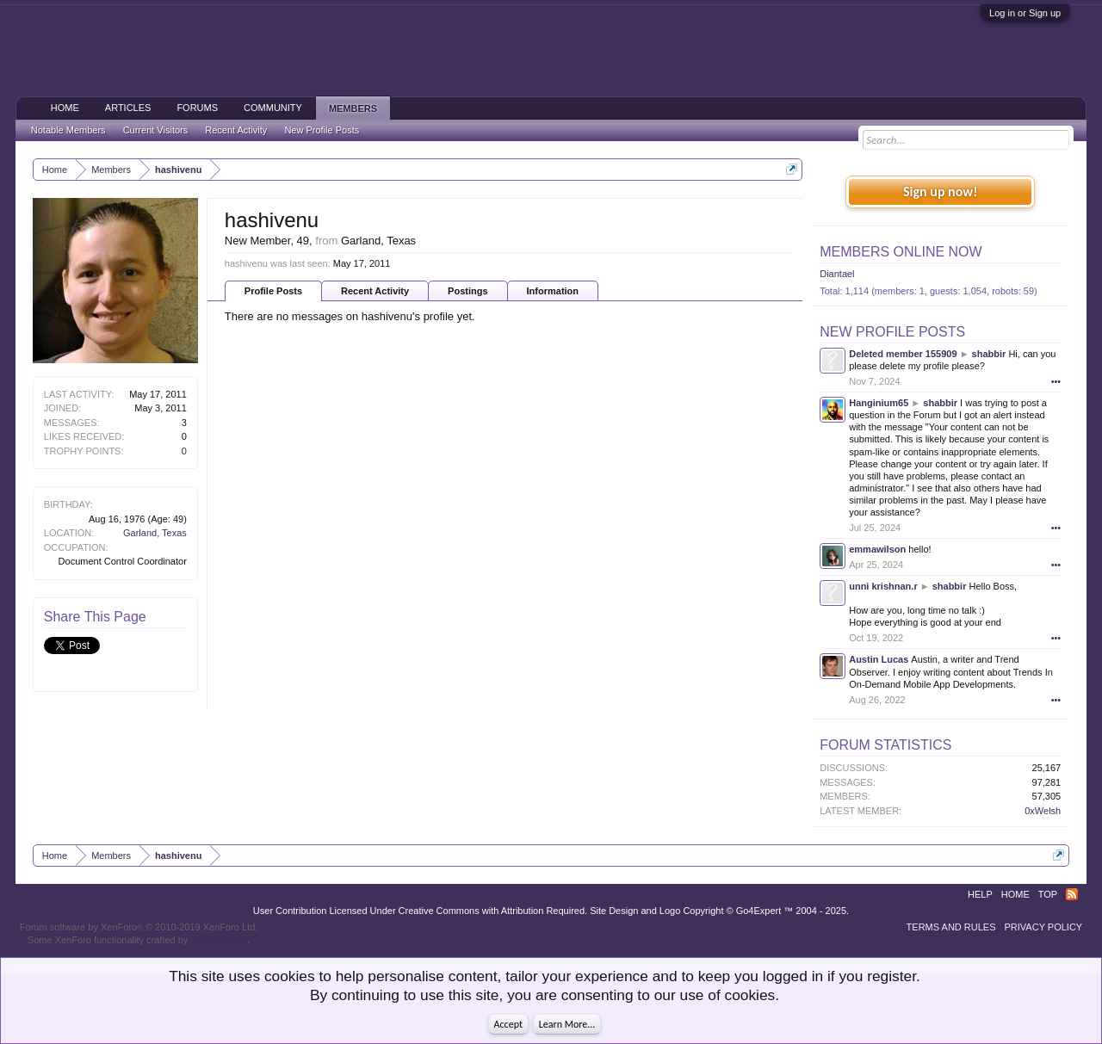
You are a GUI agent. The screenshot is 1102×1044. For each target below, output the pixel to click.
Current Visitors (156, 130)
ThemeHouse (218, 940)
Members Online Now (900, 251)
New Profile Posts (892, 331)
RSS (1072, 894)
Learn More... (567, 1024)
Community (273, 107)
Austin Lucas (878, 659)
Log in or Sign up (1025, 13)
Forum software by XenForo (139, 927)
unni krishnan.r (883, 586)
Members (353, 108)
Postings (467, 291)
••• (1056, 381)
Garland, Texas (155, 533)
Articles (128, 107)
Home (65, 107)
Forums (197, 107)
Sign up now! (940, 191)
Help (980, 894)
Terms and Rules (951, 927)
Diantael (837, 274)
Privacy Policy (1044, 927)
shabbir (989, 354)
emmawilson (877, 549)
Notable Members (68, 130)
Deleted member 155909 (903, 354)
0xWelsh (1043, 811)
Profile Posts (273, 291)
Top (1047, 894)
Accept (508, 1024)
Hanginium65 (878, 403)
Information (553, 291)
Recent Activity (375, 291)
